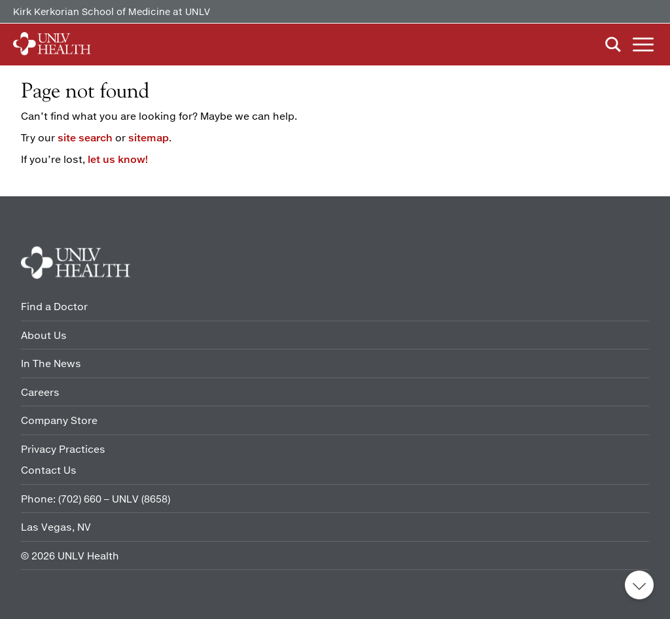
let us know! (118, 159)
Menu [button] (643, 44)
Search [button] (613, 44)
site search (85, 137)
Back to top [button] (639, 585)
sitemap (148, 137)
